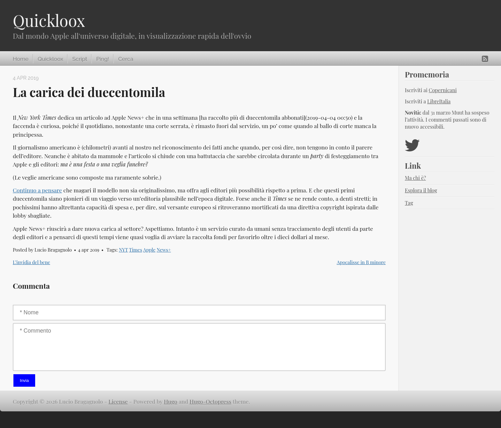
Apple (149, 249)
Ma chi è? (415, 177)
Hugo (170, 401)
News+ (164, 249)
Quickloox (49, 20)
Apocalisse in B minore (361, 262)
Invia (24, 380)
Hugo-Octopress (210, 401)
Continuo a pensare (37, 190)
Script (79, 59)
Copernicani (443, 90)
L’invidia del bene (31, 262)
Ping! (102, 59)
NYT (123, 249)
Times (135, 249)
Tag (409, 202)
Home (20, 59)
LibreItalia (439, 101)
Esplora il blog (421, 190)
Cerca (125, 59)
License (118, 401)
